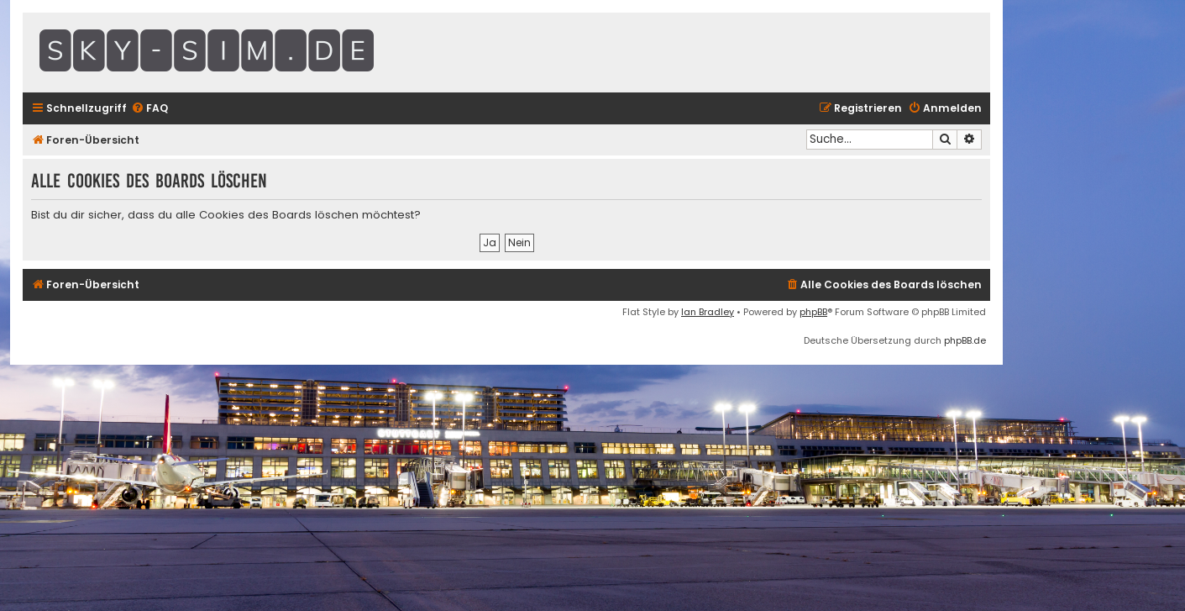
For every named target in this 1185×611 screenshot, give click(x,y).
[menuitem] (149, 108)
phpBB (813, 312)
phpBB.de (965, 340)
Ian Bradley (707, 312)
